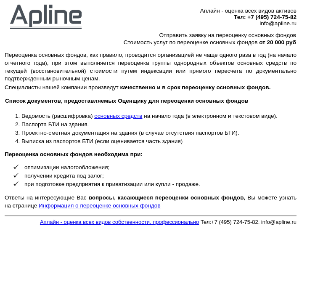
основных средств (118, 116)
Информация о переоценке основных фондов (100, 205)
